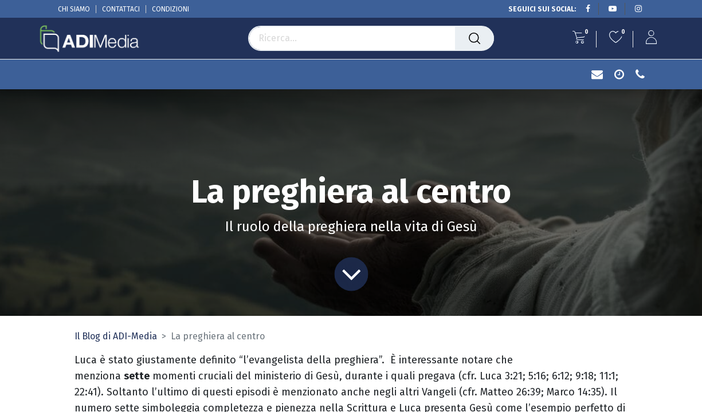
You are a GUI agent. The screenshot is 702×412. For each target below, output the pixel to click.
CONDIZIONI (170, 9)
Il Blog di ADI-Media (115, 336)
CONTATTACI (121, 9)
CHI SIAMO (74, 9)
